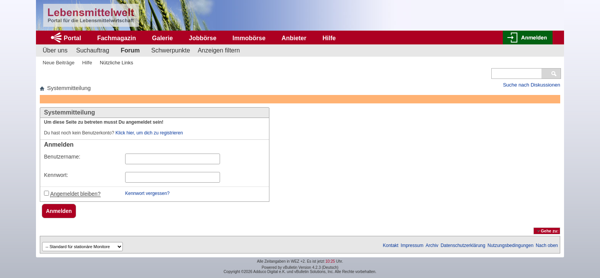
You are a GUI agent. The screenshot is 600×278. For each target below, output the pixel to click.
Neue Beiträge (59, 62)
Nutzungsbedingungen (510, 245)
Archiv (432, 245)
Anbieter (294, 38)
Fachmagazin (116, 38)
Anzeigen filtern (219, 50)
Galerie (162, 38)
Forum (130, 50)
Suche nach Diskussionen (531, 85)
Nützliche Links (116, 62)
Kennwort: (56, 175)
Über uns (55, 50)
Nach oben (547, 245)
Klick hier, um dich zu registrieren (149, 133)
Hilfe (329, 38)
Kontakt (391, 245)
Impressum (412, 245)
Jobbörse (203, 38)
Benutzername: (62, 157)
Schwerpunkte (170, 50)
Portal (72, 38)
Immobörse (249, 38)
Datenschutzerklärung (462, 245)
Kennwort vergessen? (147, 193)
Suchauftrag (92, 50)
